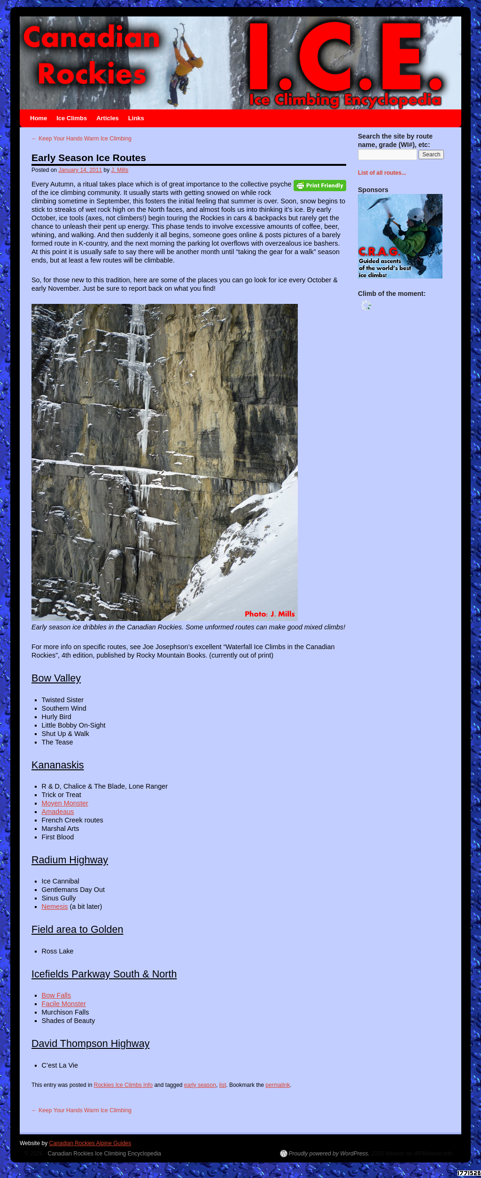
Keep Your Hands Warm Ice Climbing (81, 138)
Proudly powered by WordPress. (329, 1153)
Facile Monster (64, 1004)
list (222, 1085)
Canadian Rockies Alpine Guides (90, 1143)
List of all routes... (382, 173)
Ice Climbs (71, 118)
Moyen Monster (65, 803)
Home (38, 118)
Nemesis (55, 906)
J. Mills (120, 170)
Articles (107, 118)
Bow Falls (56, 995)
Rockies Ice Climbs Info (123, 1085)
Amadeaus (58, 811)
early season (200, 1085)
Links (136, 118)
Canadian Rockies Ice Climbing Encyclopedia (104, 1153)
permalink (277, 1085)
